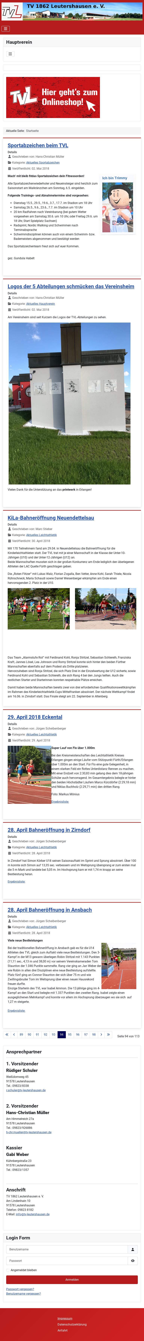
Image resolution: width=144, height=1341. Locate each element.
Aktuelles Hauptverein (40, 304)
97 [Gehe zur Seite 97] (86, 1034)
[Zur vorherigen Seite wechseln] (14, 1034)
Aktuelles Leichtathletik (41, 535)
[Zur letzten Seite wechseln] (108, 1034)
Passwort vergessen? (20, 1289)
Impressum (65, 1318)
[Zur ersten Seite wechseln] (7, 1034)
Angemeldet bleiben (24, 1270)
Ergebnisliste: (60, 801)
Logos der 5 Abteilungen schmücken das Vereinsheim (71, 286)
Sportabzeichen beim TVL (38, 145)
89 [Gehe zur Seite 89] (21, 1034)
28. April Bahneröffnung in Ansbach (50, 910)
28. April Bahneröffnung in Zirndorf (49, 830)
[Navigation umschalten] (6, 29)
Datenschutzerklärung (72, 1324)
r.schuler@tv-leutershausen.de (26, 1090)
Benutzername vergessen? (23, 1293)
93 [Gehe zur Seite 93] (53, 1034)
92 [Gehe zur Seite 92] (45, 1034)
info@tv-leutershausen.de (33, 1214)
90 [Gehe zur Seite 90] (29, 1034)
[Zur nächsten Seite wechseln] (101, 1034)
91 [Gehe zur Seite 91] (37, 1034)
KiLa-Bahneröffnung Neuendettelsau (51, 518)
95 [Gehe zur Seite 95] (69, 1034)
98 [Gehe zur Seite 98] (94, 1034)
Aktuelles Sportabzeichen (43, 162)
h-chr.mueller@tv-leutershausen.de (28, 1132)
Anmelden (72, 1279)
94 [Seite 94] (61, 1034)
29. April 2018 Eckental (35, 717)
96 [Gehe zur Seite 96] (78, 1034)
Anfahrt (63, 1330)
